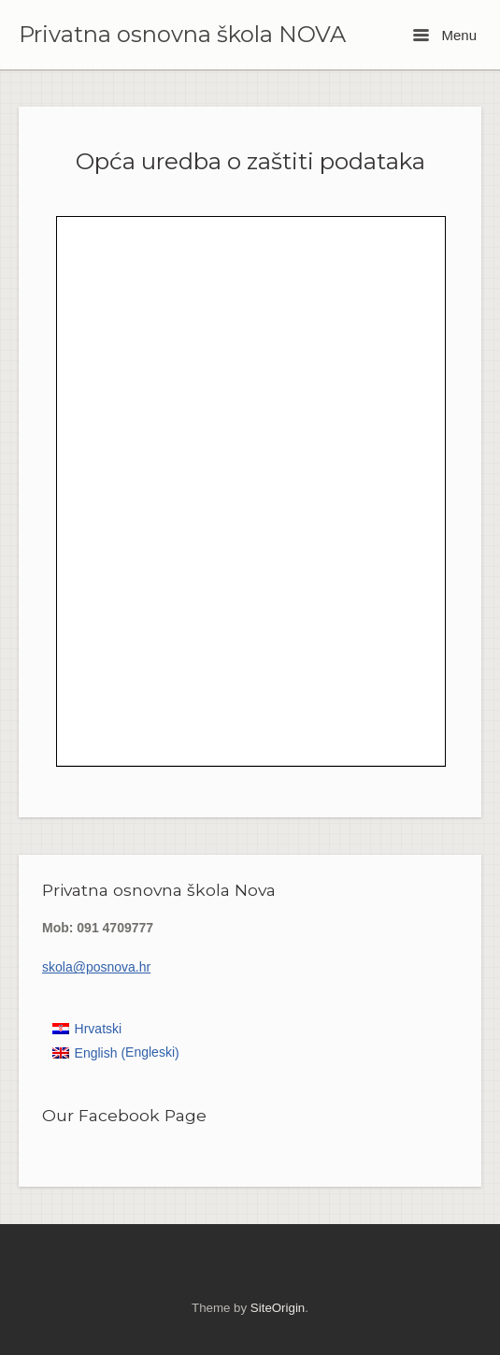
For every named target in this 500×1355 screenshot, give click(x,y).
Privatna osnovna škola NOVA (182, 34)
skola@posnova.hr (96, 966)
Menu (445, 35)
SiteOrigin (277, 1308)
